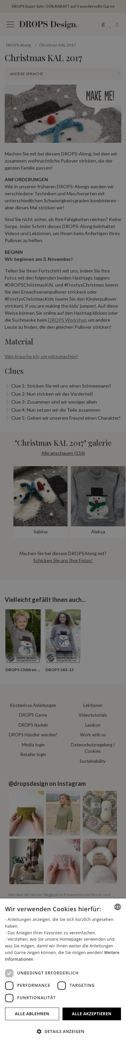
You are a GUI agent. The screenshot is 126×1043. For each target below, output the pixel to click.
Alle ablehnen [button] (32, 1014)
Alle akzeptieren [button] (92, 1014)
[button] (63, 1031)
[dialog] (63, 971)
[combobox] (117, 907)
